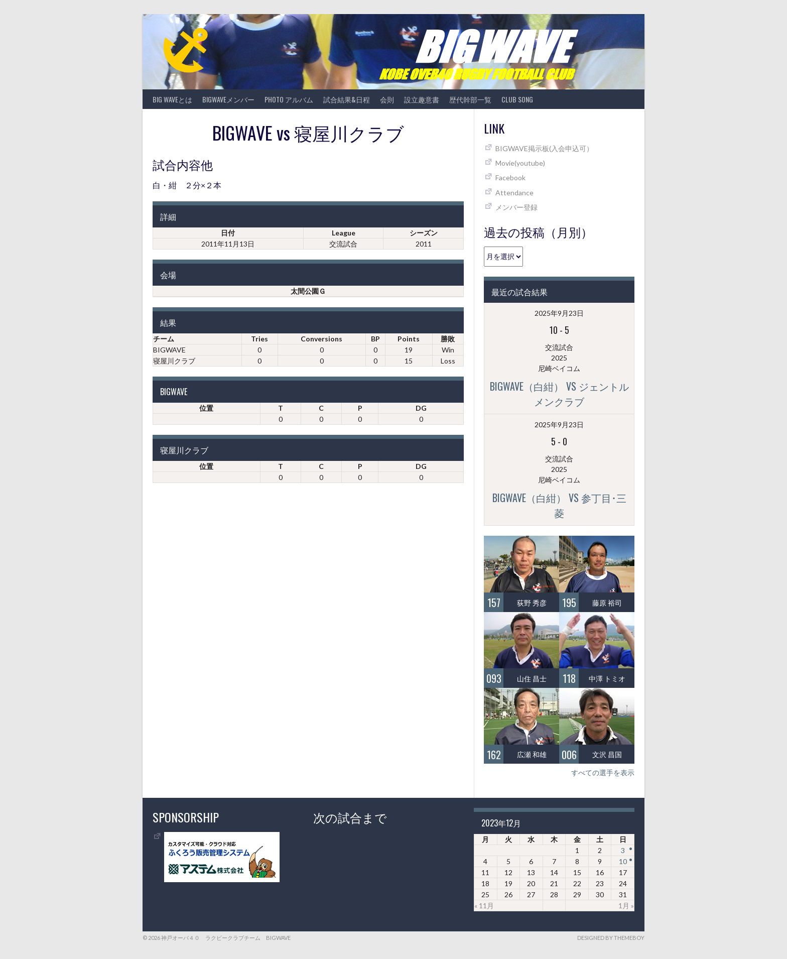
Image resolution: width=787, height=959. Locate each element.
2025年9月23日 (559, 313)
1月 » (626, 905)
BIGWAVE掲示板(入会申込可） (544, 148)
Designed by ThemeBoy (610, 937)
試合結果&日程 (346, 99)
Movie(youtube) (520, 163)
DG (421, 408)
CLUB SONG (517, 99)
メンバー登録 (516, 207)
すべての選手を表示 (602, 772)
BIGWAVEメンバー (228, 99)
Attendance (514, 192)
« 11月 (484, 905)
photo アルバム (289, 99)
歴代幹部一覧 (470, 99)
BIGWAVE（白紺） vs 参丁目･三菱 (559, 505)
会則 (387, 99)
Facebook (510, 177)
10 (623, 861)
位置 (206, 408)
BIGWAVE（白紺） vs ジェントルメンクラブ (559, 394)
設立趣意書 (421, 99)
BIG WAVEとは (172, 99)
